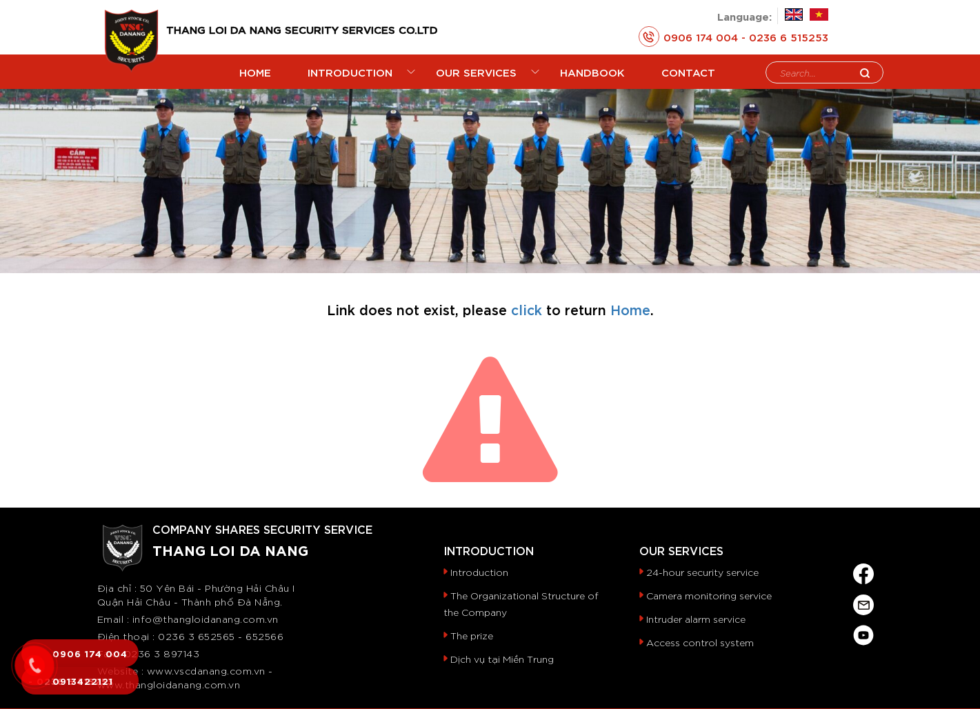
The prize (471, 635)
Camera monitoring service (709, 595)
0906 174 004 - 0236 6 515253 (733, 36)
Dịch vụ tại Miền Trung (502, 658)
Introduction (479, 572)
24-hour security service (702, 572)
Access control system (700, 642)
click (526, 309)
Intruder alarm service (696, 618)
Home (630, 309)
